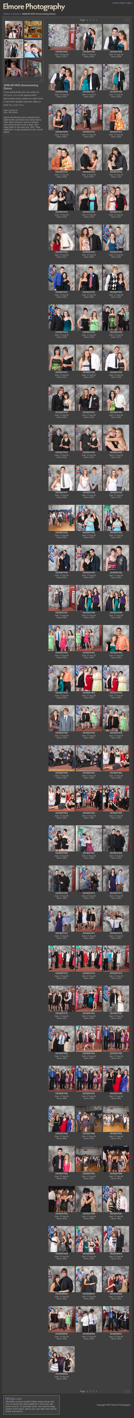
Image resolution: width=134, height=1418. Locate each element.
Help (122, 3)
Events (16, 14)
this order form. (16, 105)
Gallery (6, 14)
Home (115, 3)
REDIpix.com (10, 95)
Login (128, 3)
